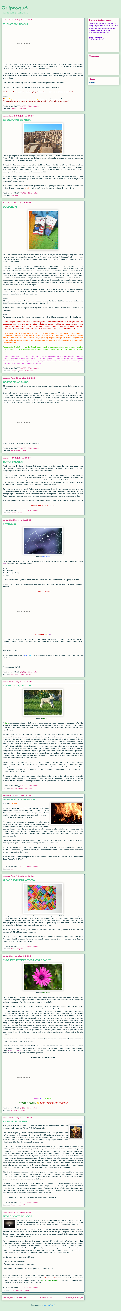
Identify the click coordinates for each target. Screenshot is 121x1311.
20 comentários (33, 448)
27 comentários (33, 368)
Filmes (16, 1110)
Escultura (14, 196)
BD (12, 1110)
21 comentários (33, 106)
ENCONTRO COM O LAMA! (18, 686)
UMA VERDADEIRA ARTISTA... (19, 880)
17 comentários (32, 946)
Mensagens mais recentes (14, 1297)
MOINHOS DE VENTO (15, 1121)
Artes (13, 949)
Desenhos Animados (18, 109)
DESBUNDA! (10, 207)
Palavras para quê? (18, 1205)
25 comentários (32, 1108)
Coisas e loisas (16, 513)
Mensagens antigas (74, 1297)
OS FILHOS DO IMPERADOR (19, 799)
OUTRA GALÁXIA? (13, 462)
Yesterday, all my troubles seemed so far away (21, 99)
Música (23, 451)
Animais (14, 788)
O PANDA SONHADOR (15, 24)
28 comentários (32, 786)
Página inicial (46, 1297)
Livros (21, 371)
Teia (4, 564)
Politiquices (28, 371)
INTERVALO (9, 524)
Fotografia (14, 371)
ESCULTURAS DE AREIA (17, 120)
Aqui (27, 188)
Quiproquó (15, 7)
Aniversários (15, 451)
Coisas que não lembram (27, 788)
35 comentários (33, 672)
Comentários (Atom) (47, 1305)
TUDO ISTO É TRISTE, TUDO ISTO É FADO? (27, 960)
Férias (23, 674)
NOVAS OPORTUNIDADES (17, 1216)
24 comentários (32, 866)
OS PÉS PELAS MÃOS (16, 382)
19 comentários (33, 193)
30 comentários (32, 1287)
